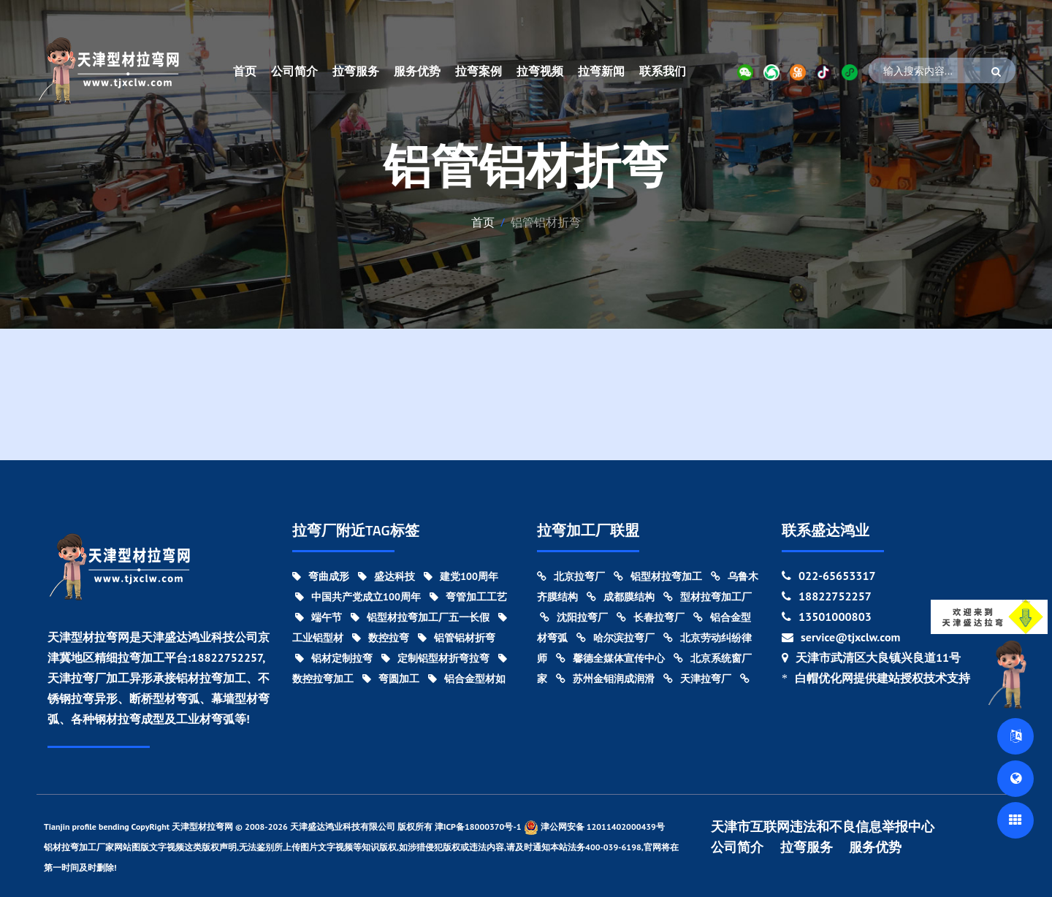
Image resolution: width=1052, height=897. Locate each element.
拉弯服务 (355, 71)
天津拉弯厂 (697, 678)
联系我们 (662, 71)
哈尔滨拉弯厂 (615, 637)
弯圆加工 (390, 678)
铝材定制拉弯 (334, 658)
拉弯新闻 (601, 71)
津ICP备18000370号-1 (478, 826)
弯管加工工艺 (468, 596)
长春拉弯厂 (651, 617)
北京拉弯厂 (571, 576)
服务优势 (417, 71)
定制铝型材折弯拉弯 (435, 658)
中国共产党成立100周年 (358, 596)
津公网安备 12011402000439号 (594, 827)
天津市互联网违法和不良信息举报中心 (822, 827)
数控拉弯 (380, 637)
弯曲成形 (320, 576)
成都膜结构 (621, 596)
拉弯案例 (478, 71)
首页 (244, 71)
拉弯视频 (540, 71)
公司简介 (294, 71)
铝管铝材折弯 (456, 637)
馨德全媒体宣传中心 (610, 658)
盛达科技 (386, 576)
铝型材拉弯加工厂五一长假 (420, 617)
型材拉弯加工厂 (707, 596)
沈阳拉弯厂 (574, 617)
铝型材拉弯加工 (658, 576)
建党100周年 (461, 576)
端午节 (318, 617)
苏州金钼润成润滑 (605, 678)
